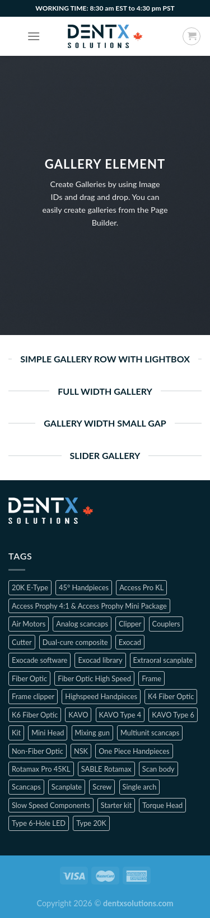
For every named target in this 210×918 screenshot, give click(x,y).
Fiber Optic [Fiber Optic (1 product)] (29, 678)
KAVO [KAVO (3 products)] (78, 714)
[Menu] (33, 36)
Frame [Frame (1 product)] (151, 678)
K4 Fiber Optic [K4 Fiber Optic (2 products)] (171, 696)
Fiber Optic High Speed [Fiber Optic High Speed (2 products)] (94, 678)
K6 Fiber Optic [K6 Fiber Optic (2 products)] (35, 714)
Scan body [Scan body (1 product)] (158, 768)
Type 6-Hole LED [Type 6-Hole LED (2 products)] (39, 823)
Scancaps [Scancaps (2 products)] (26, 786)
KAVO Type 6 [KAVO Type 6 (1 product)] (173, 714)
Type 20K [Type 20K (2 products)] (91, 823)
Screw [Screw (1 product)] (101, 786)
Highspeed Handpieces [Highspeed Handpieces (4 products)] (101, 696)
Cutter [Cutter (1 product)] (22, 642)
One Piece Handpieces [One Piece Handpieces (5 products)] (134, 751)
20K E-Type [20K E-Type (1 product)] (30, 587)
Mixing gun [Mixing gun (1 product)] (92, 732)
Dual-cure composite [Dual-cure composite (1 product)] (75, 642)
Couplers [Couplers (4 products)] (166, 623)
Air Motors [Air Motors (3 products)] (28, 623)
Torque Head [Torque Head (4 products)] (162, 805)
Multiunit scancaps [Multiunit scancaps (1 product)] (149, 732)
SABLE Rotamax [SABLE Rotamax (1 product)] (106, 768)
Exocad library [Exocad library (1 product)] (100, 660)
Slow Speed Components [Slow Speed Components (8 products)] (51, 805)
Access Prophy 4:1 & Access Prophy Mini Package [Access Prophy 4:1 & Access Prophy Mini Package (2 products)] (89, 605)
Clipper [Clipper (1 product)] (130, 623)
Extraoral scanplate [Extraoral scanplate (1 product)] (163, 660)
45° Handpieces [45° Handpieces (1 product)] (84, 587)
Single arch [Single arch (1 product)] (140, 786)
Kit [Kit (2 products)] (16, 732)
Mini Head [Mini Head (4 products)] (47, 732)
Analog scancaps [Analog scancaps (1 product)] (82, 623)
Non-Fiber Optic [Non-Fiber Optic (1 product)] (37, 751)
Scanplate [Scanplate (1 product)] (67, 786)
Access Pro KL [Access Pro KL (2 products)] (141, 587)
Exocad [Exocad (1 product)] (130, 642)
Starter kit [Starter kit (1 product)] (116, 805)
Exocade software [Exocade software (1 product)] (39, 660)
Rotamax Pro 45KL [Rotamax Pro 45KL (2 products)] (41, 768)
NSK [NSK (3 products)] (81, 751)
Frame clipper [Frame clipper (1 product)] (33, 696)
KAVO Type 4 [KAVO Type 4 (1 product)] (120, 714)
